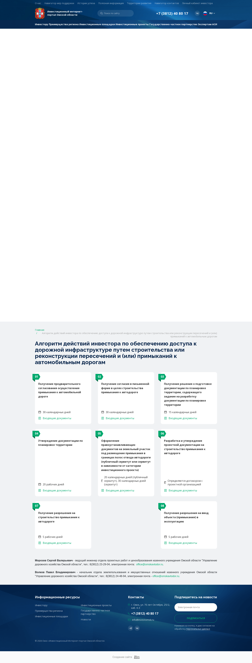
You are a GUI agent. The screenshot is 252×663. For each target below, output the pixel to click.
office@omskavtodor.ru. (166, 576)
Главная (39, 329)
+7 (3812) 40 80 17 (172, 13)
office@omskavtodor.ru (149, 564)
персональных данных (198, 628)
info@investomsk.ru (143, 619)
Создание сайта (126, 657)
